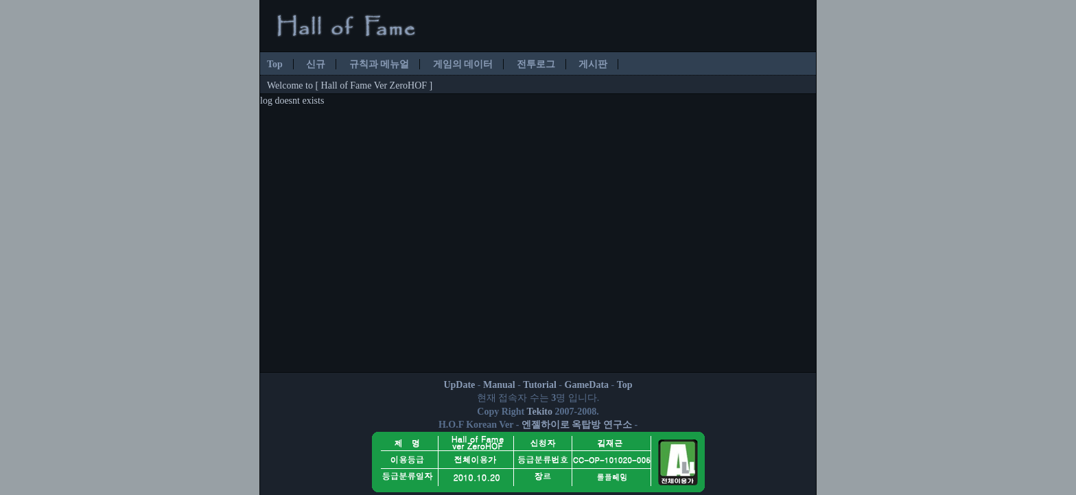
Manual (499, 385)
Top (275, 64)
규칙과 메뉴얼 (379, 64)
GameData (587, 385)
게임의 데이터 (463, 64)
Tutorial (540, 385)
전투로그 (536, 64)
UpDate (459, 385)
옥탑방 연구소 (602, 424)
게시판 (592, 64)
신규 (315, 64)
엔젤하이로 (546, 424)
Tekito (539, 411)
